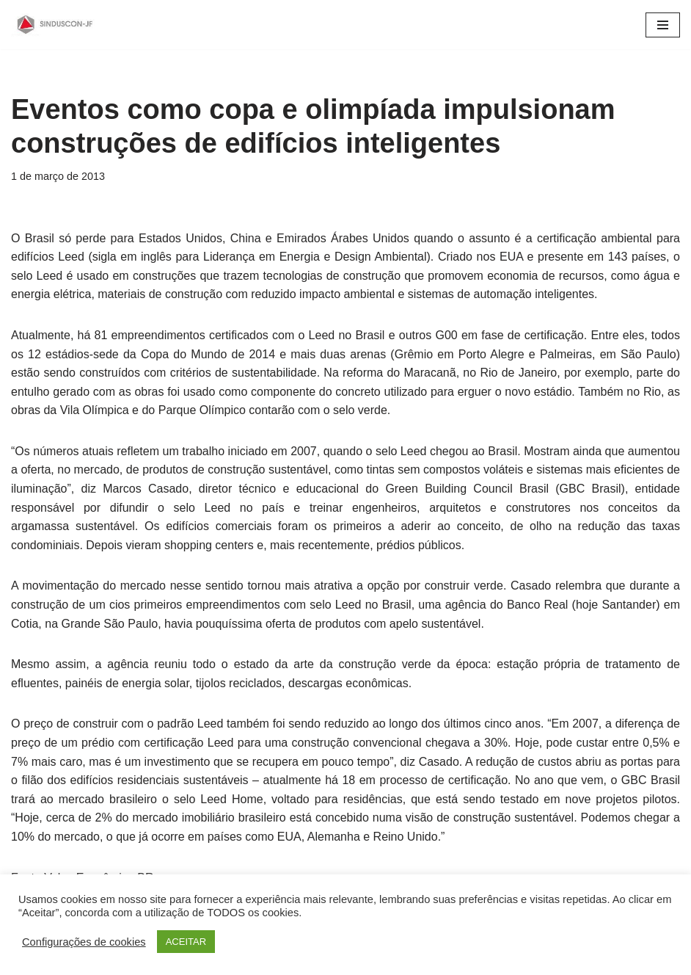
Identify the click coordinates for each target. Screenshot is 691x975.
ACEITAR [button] (186, 941)
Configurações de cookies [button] (84, 942)
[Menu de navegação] (663, 24)
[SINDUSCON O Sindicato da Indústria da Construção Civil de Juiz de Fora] (55, 24)
